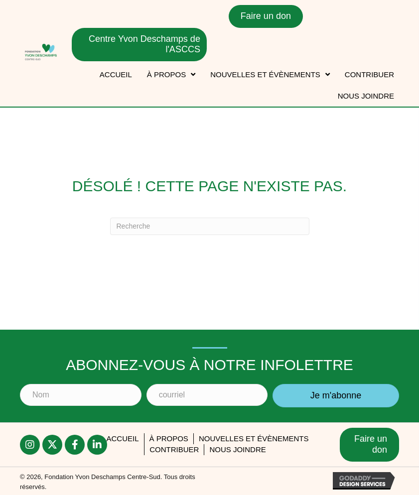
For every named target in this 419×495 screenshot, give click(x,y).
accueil (122, 438)
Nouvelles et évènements (254, 438)
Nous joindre (237, 449)
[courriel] (207, 395)
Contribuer (174, 449)
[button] (336, 396)
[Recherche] (209, 226)
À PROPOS (168, 438)
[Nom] (80, 395)
